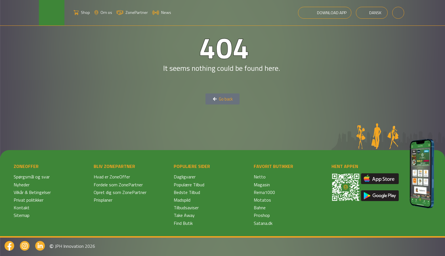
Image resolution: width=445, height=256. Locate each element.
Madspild (182, 200)
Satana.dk (263, 223)
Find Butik (183, 223)
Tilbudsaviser (186, 207)
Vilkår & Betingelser (32, 192)
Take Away (184, 215)
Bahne (260, 207)
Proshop (262, 215)
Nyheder (22, 184)
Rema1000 (264, 192)
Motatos (262, 200)
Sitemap (22, 215)
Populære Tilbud (189, 184)
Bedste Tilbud (187, 192)
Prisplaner (103, 200)
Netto (260, 176)
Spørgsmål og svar (32, 176)
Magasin (262, 184)
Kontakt (22, 207)
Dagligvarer (185, 176)
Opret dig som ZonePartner (120, 192)
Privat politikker (28, 200)
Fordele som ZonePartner (118, 184)
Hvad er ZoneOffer (112, 176)
